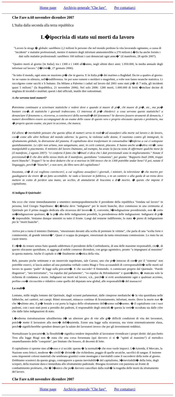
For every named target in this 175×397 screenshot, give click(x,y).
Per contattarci (124, 8)
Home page (48, 8)
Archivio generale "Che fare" (85, 8)
